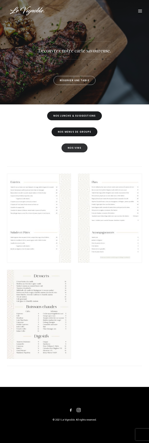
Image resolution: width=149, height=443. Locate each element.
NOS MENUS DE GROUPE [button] (74, 131)
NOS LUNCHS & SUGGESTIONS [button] (74, 115)
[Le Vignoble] (27, 11)
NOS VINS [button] (74, 147)
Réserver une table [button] (74, 80)
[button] (140, 11)
